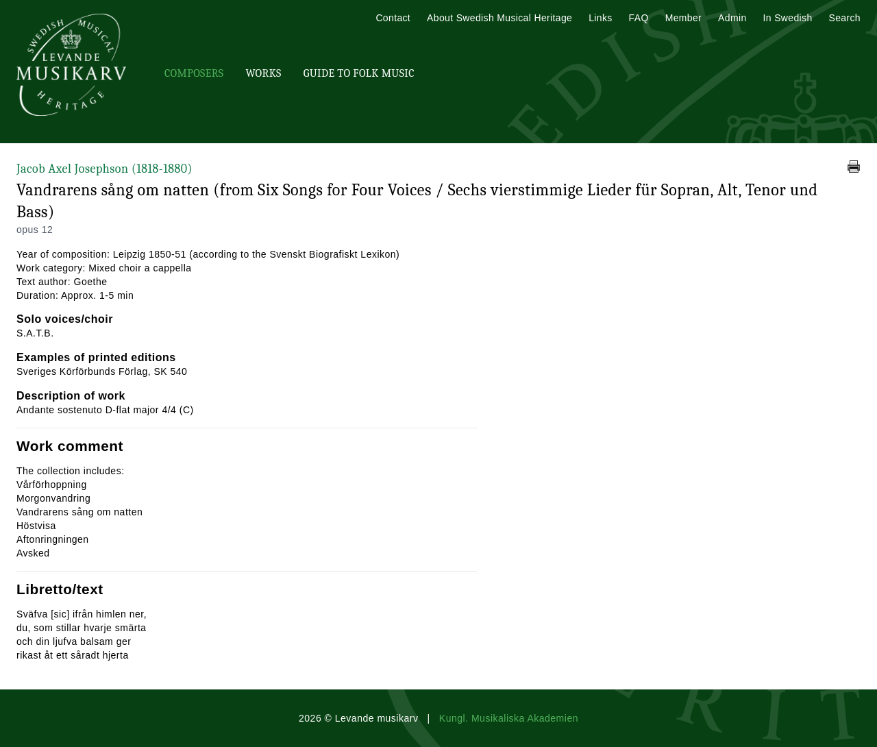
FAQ (639, 17)
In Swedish (788, 17)
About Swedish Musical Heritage (499, 17)
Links (600, 17)
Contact (392, 17)
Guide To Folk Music (359, 73)
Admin (732, 17)
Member (683, 17)
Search (845, 17)
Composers (193, 73)
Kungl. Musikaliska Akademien (508, 718)
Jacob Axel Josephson (104, 169)
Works (263, 73)
